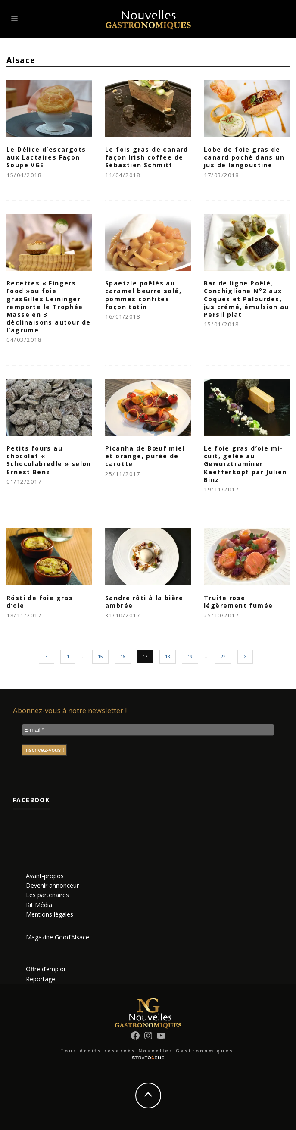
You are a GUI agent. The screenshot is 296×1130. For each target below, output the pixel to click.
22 (223, 657)
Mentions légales (49, 914)
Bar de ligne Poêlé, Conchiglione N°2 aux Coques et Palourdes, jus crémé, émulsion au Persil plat (246, 299)
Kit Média (39, 905)
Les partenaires (47, 895)
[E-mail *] (148, 730)
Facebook (31, 800)
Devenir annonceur (52, 885)
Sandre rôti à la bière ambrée (144, 602)
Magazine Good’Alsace (57, 937)
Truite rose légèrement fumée (238, 602)
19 (190, 657)
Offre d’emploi (45, 969)
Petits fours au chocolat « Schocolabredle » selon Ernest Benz (48, 460)
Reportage (40, 979)
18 (167, 657)
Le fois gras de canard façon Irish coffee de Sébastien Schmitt (146, 157)
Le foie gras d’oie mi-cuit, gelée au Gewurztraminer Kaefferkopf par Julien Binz (245, 464)
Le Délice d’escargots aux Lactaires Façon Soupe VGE (46, 157)
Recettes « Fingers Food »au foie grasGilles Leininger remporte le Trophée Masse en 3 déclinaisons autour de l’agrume (48, 306)
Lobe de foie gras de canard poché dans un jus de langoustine (244, 157)
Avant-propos (45, 876)
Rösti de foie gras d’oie (39, 602)
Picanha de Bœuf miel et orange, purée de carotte (145, 456)
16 (122, 657)
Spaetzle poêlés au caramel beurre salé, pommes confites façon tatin (143, 295)
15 (100, 657)
